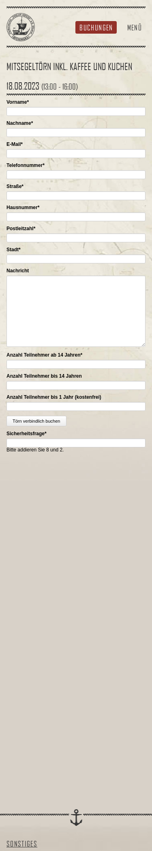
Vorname (17, 102)
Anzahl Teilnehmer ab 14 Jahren (44, 355)
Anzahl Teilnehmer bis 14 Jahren (44, 376)
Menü (134, 27)
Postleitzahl (20, 228)
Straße (15, 186)
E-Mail (14, 144)
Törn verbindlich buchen (36, 421)
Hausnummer (22, 207)
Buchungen (96, 27)
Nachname (19, 123)
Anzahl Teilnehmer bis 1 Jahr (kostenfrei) (53, 397)
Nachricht (17, 270)
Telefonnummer (25, 165)
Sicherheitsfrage (26, 433)
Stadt (13, 249)
